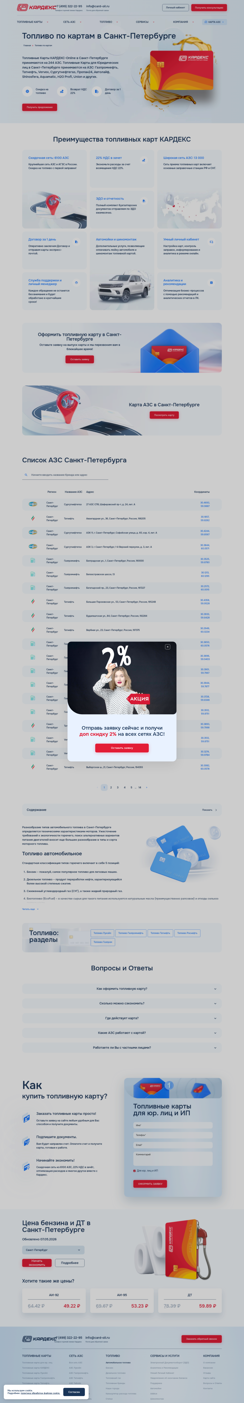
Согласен (74, 1392)
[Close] (168, 649)
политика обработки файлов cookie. (40, 1393)
